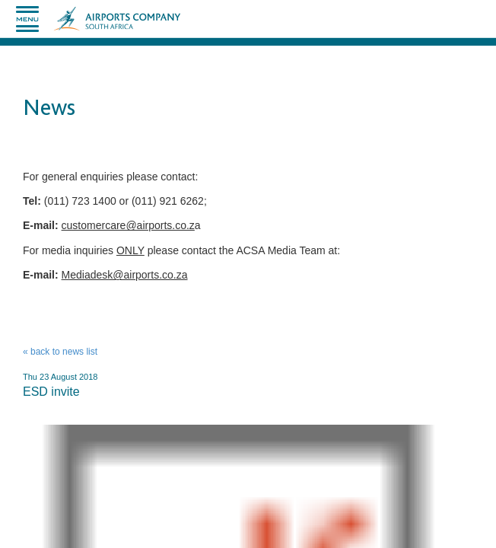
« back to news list (60, 351)
